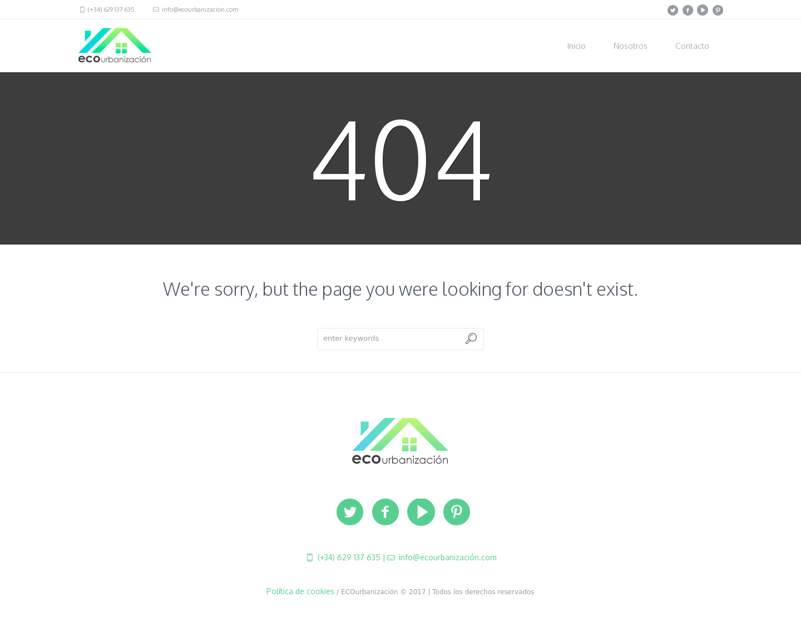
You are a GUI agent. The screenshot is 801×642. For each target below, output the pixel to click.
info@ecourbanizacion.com (199, 9)
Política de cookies (300, 591)
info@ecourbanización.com (447, 557)
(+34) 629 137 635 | (350, 557)
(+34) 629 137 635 (110, 9)
